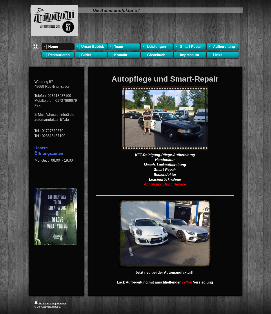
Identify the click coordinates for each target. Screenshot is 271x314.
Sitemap (61, 303)
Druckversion (45, 303)
